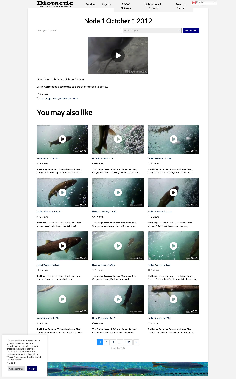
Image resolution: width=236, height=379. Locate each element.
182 (128, 342)
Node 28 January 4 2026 (159, 318)
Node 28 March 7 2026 (102, 158)
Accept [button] (32, 369)
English (198, 2)
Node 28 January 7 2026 (48, 318)
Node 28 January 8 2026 (48, 265)
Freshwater (65, 98)
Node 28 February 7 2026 (159, 158)
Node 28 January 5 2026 (103, 318)
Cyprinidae (52, 98)
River (75, 98)
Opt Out (11, 363)
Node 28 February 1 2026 (48, 211)
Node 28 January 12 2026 (160, 211)
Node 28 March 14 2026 (48, 158)
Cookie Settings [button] (16, 369)
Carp (42, 98)
